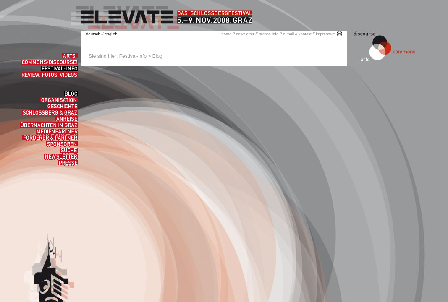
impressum (325, 33)
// (95, 33)
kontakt (305, 33)
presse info (268, 33)
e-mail (288, 33)
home (226, 33)
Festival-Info (133, 56)
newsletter (245, 33)
